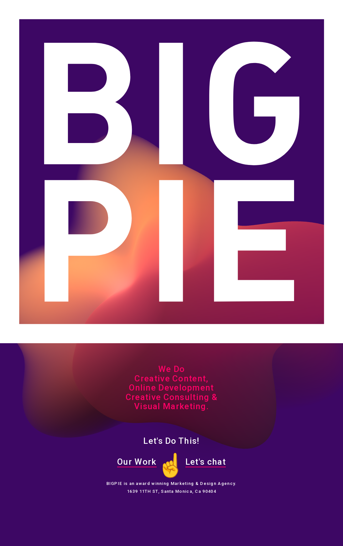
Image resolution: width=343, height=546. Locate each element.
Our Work (136, 462)
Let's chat (205, 462)
